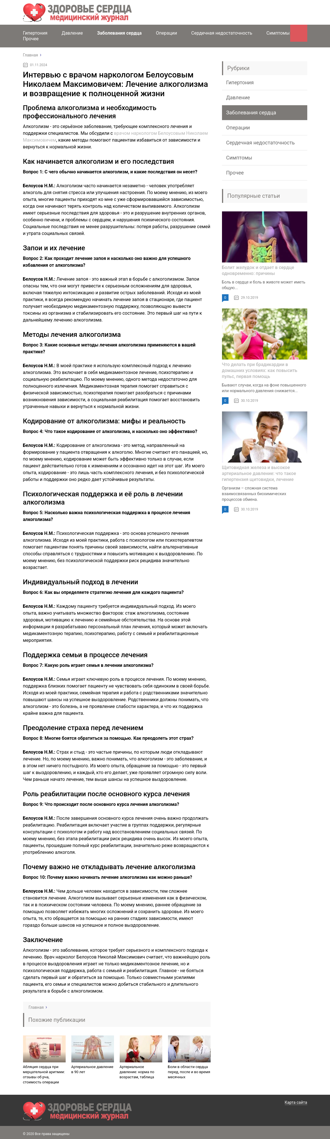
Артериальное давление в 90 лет (92, 1069)
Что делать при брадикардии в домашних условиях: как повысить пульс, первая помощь (259, 370)
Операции (166, 33)
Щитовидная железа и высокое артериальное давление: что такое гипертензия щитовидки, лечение (259, 473)
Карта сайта (296, 1102)
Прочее (31, 38)
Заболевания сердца (119, 33)
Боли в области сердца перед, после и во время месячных (189, 1072)
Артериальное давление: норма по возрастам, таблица (137, 1072)
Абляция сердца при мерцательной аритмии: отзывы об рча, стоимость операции (44, 1074)
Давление (72, 33)
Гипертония (35, 33)
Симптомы (278, 33)
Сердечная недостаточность (221, 33)
